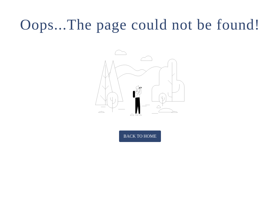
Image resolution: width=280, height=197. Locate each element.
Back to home (139, 136)
